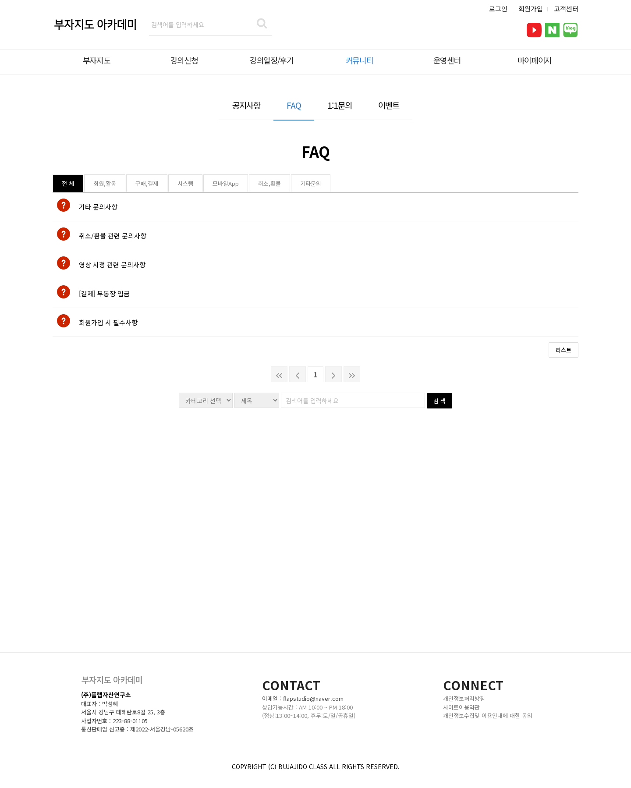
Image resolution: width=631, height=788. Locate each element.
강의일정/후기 (272, 60)
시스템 (185, 183)
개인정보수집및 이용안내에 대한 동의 (487, 715)
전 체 (68, 183)
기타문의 (310, 183)
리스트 (563, 350)
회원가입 (530, 8)
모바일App (226, 183)
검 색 (439, 401)
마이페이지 (535, 60)
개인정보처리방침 (464, 698)
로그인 (498, 8)
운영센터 (447, 60)
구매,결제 (146, 183)
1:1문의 (339, 105)
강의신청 (184, 60)
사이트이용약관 (461, 707)
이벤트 (388, 105)
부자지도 (96, 60)
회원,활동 (104, 183)
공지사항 (246, 105)
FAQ (294, 105)
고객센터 (566, 8)
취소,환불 (269, 183)
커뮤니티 (359, 60)
